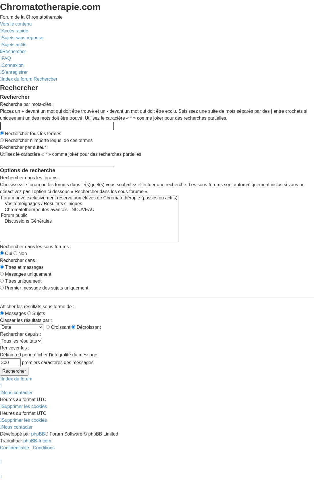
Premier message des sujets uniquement (44, 287)
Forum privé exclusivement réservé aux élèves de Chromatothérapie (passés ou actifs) (89, 198)
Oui (6, 253)
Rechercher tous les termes (30, 133)
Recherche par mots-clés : (27, 104)
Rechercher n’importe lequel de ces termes (46, 140)
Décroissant (86, 327)
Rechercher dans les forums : (30, 177)
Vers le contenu (16, 24)
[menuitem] (21, 37)
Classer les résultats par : (26, 320)
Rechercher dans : (19, 260)
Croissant (58, 327)
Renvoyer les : (14, 347)
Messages (13, 313)
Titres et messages (22, 267)
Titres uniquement (21, 281)
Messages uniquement (25, 274)
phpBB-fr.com (37, 440)
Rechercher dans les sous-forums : (35, 246)
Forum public (89, 216)
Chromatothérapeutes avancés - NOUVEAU (89, 210)
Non (20, 253)
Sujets (36, 313)
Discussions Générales (89, 221)
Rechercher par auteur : (24, 147)
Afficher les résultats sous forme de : (37, 306)
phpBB (38, 434)
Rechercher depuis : (20, 334)
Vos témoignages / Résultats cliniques (89, 204)
